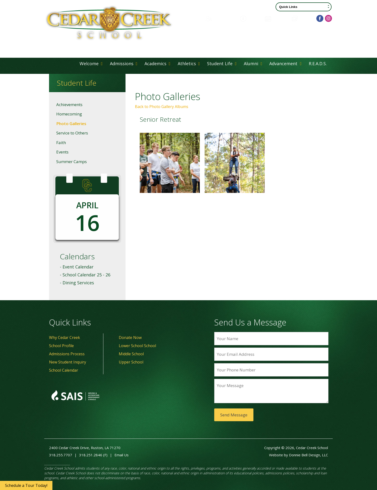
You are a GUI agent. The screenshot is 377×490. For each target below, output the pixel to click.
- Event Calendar (77, 267)
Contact (302, 18)
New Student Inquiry (67, 362)
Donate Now (130, 337)
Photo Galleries (71, 123)
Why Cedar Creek (64, 337)
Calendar (276, 18)
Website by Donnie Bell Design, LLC (298, 454)
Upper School (131, 362)
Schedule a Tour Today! (26, 485)
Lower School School (137, 345)
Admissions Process (67, 353)
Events (62, 152)
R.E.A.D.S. (318, 63)
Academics (157, 63)
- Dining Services (77, 282)
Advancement (285, 63)
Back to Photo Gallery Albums (161, 106)
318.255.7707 (60, 454)
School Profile (61, 345)
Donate (250, 18)
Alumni (253, 63)
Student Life (222, 63)
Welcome (91, 63)
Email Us (121, 454)
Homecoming (69, 114)
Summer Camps (71, 161)
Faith (61, 142)
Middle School (131, 353)
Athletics (189, 63)
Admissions (124, 63)
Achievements (69, 104)
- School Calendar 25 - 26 (85, 275)
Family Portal (220, 18)
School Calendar (63, 370)
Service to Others (72, 133)
